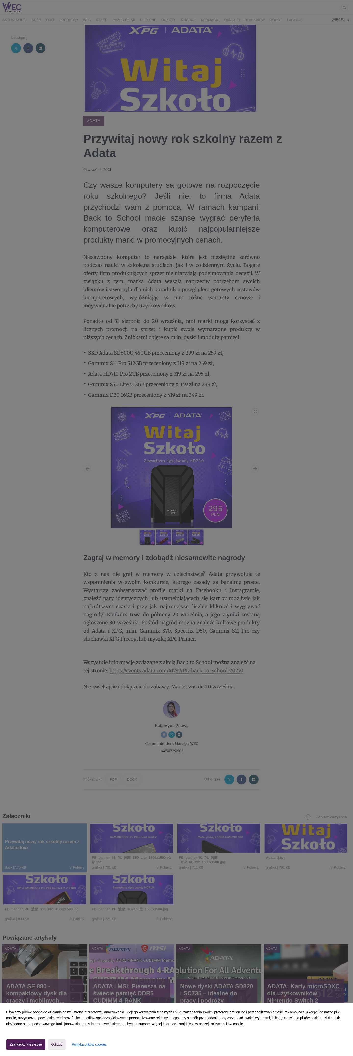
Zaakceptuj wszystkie (26, 1044)
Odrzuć (56, 1044)
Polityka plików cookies (89, 1044)
